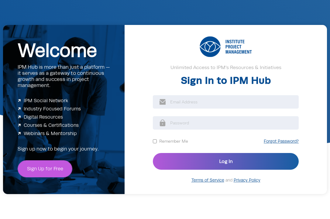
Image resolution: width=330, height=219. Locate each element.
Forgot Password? (281, 141)
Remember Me (173, 141)
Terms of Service (207, 180)
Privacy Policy (247, 180)
